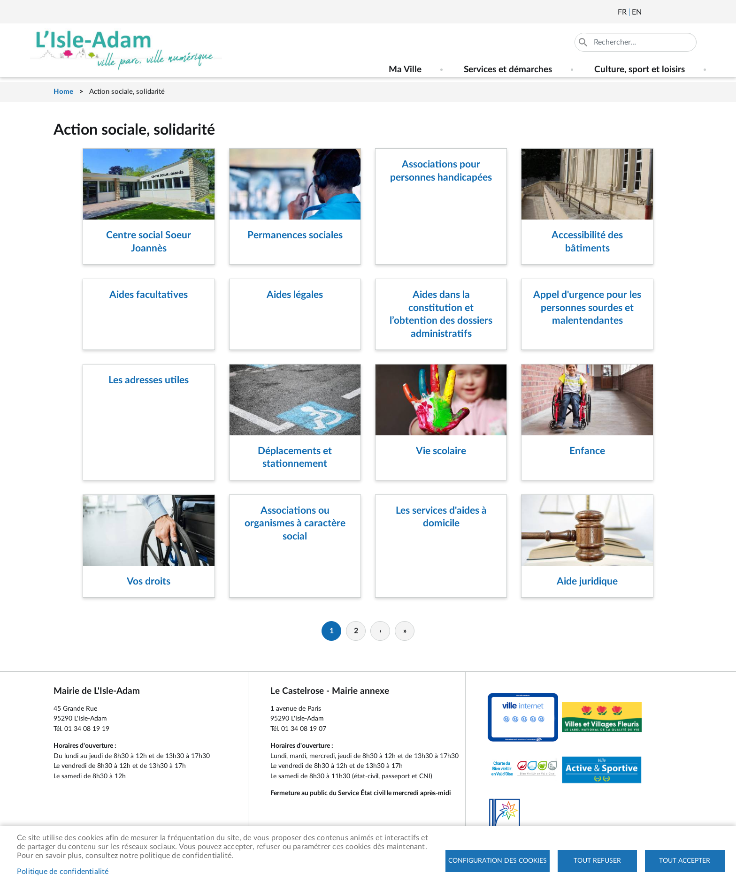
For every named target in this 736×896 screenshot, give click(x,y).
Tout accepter (684, 861)
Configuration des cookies (497, 861)
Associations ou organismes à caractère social (295, 523)
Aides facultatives (148, 295)
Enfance (587, 451)
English (637, 12)
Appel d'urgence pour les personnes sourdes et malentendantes (587, 308)
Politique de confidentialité (63, 871)
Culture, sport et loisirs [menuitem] (639, 69)
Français (622, 12)
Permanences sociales (295, 235)
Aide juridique (587, 581)
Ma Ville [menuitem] (405, 69)
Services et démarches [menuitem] (508, 69)
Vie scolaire (441, 451)
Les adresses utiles (148, 380)
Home (63, 91)
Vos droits (148, 581)
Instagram (700, 12)
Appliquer (584, 42)
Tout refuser (597, 861)
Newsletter (649, 12)
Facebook (675, 12)
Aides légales (295, 295)
